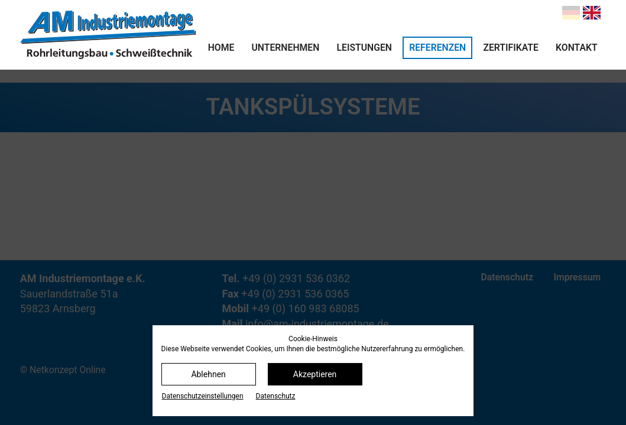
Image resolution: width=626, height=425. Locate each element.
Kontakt (577, 47)
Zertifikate (510, 47)
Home (221, 47)
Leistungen (364, 47)
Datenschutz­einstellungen (203, 396)
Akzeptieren (315, 374)
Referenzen (437, 47)
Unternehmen (286, 47)
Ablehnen (208, 374)
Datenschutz (276, 396)
